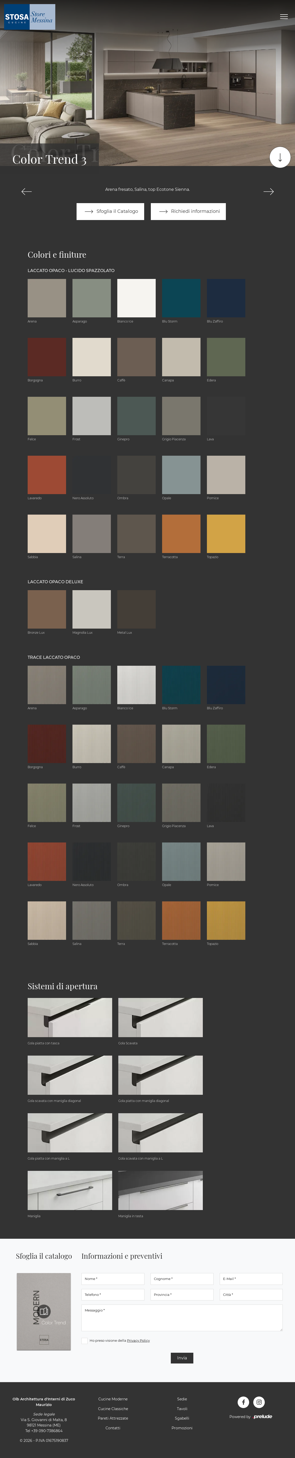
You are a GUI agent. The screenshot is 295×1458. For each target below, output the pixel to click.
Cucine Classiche (113, 1409)
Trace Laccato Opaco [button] (54, 657)
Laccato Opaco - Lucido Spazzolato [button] (71, 270)
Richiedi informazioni (188, 211)
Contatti (113, 1428)
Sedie (182, 1399)
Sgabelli (182, 1418)
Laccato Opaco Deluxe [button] (55, 582)
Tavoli (182, 1409)
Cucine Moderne (113, 1399)
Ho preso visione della (120, 1340)
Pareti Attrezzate (113, 1418)
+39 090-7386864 (46, 1431)
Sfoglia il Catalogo (110, 211)
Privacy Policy (138, 1340)
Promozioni (182, 1428)
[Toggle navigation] (284, 17)
